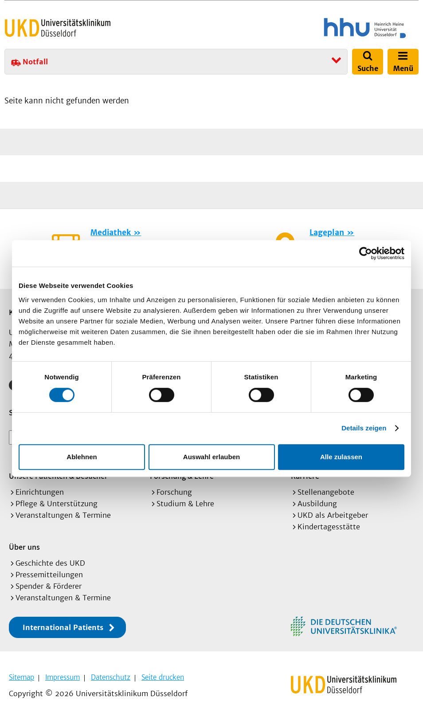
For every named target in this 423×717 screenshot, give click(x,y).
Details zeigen (363, 428)
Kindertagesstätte (329, 526)
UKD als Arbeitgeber (333, 515)
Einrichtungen (40, 492)
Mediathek (110, 232)
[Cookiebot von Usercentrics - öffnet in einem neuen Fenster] (365, 253)
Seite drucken (162, 677)
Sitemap (21, 677)
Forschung (174, 492)
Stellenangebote (326, 492)
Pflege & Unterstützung (57, 503)
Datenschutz (110, 677)
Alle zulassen (341, 457)
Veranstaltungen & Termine (63, 515)
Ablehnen (82, 457)
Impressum (62, 677)
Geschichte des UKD (50, 563)
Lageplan (326, 232)
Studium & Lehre (185, 503)
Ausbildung (317, 503)
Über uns (24, 547)
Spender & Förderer (49, 586)
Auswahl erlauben (211, 457)
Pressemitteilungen (49, 574)
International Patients (63, 627)
